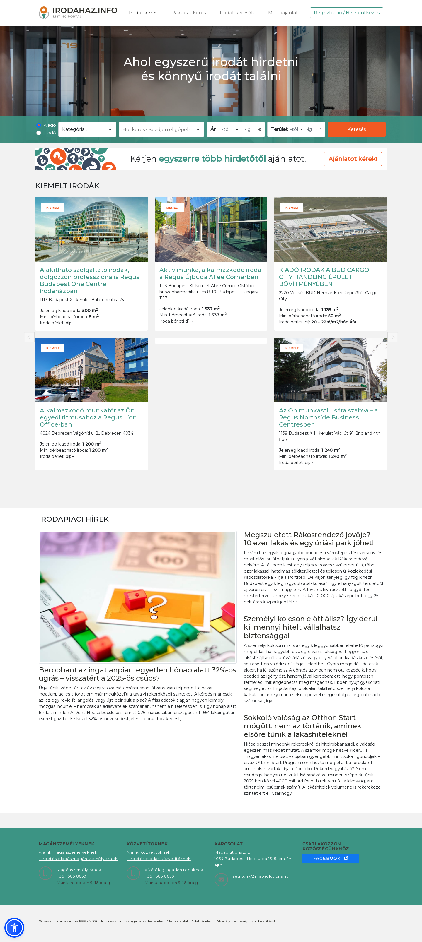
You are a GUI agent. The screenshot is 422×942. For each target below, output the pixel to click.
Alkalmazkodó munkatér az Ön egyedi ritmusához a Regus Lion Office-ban (88, 417)
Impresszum (111, 921)
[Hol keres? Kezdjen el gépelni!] (161, 129)
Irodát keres (143, 13)
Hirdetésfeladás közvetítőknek (159, 858)
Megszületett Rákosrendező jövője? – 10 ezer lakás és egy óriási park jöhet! (310, 538)
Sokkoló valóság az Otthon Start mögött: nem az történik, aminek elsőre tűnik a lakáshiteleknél (302, 726)
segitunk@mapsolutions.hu (261, 876)
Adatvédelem (202, 921)
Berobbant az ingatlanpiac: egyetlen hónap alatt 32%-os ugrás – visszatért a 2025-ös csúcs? (137, 674)
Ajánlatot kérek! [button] (353, 158)
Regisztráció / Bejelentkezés (347, 13)
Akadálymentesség (233, 921)
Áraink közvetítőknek (149, 852)
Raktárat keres (188, 13)
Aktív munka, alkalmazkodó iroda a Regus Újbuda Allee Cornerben (210, 273)
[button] (14, 927)
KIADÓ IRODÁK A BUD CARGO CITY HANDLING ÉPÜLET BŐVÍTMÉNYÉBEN (324, 276)
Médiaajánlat (283, 13)
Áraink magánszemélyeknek (68, 852)
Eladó (49, 133)
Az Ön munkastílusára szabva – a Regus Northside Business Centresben (328, 417)
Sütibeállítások (263, 921)
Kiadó (49, 125)
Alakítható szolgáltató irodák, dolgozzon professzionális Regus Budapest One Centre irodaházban (89, 280)
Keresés (357, 129)
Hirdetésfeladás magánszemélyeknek (78, 858)
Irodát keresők (237, 13)
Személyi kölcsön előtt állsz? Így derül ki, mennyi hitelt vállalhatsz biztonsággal (311, 627)
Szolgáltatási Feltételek (144, 921)
